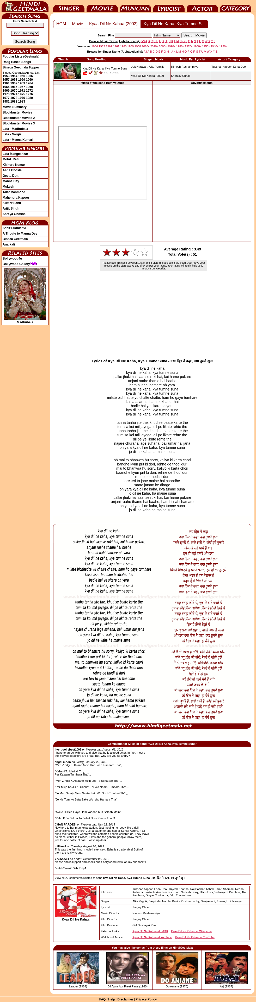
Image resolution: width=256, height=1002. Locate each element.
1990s (171, 46)
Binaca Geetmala (15, 239)
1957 (6, 79)
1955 (21, 76)
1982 (13, 101)
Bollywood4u (12, 258)
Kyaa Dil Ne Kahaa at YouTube (152, 937)
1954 (13, 76)
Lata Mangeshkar (15, 154)
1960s (197, 46)
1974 (13, 94)
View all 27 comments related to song (120, 877)
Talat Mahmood (14, 192)
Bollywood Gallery (20, 264)
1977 (6, 98)
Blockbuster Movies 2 (19, 118)
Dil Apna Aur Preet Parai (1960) (127, 986)
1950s (206, 46)
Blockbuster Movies (17, 112)
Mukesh (8, 186)
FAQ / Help (107, 999)
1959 (21, 79)
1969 (6, 90)
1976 (29, 94)
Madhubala (25, 320)
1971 (21, 90)
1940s (214, 46)
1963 (21, 83)
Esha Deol (239, 66)
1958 (13, 79)
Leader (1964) (78, 986)
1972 (29, 90)
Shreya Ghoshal (14, 214)
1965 (6, 87)
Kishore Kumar (14, 165)
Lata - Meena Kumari (18, 140)
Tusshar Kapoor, (221, 66)
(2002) (147, 75)
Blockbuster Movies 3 (19, 123)
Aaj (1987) (226, 986)
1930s (223, 46)
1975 (21, 94)
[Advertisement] (202, 163)
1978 (13, 98)
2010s (154, 46)
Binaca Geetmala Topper (21, 67)
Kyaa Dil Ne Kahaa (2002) (113, 24)
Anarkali (9, 244)
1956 (29, 76)
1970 (13, 90)
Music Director (135, 6)
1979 (21, 98)
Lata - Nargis (12, 134)
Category (235, 6)
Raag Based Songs (17, 62)
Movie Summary (15, 107)
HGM (61, 24)
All (145, 51)
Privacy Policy (146, 999)
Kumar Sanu (12, 203)
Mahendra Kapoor (16, 197)
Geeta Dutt (11, 176)
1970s (189, 46)
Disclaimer (125, 999)
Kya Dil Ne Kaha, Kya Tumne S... (174, 24)
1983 (21, 101)
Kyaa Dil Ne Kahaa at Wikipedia (191, 931)
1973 (6, 94)
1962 (13, 83)
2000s (163, 46)
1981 (6, 101)
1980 (29, 98)
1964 (29, 83)
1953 (6, 76)
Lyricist (169, 6)
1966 (13, 87)
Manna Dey (11, 181)
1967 (21, 87)
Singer (68, 6)
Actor (202, 6)
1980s (180, 46)
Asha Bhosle (12, 170)
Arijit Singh (11, 208)
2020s (146, 46)
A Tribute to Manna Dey (20, 233)
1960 (29, 79)
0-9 (143, 41)
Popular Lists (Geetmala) (21, 56)
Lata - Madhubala (15, 129)
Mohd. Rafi (11, 159)
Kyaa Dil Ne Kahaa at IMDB (150, 931)
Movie (102, 6)
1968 (29, 87)
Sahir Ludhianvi (14, 228)
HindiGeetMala (25, 6)
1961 (6, 83)
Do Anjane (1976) (177, 986)
